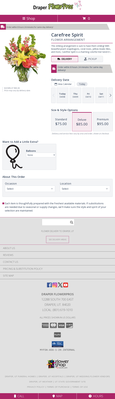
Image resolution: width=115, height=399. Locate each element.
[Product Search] (58, 222)
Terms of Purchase (58, 387)
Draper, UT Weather (40, 381)
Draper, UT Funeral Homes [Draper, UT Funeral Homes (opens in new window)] (20, 376)
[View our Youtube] (65, 286)
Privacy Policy (35, 387)
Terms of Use (80, 387)
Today (82, 84)
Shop (28, 18)
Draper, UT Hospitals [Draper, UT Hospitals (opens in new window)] (51, 376)
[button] (57, 344)
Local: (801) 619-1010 (57, 310)
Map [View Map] (57, 396)
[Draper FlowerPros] (57, 10)
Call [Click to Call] (19, 396)
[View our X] (60, 286)
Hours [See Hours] (96, 396)
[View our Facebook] (49, 286)
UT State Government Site (70, 381)
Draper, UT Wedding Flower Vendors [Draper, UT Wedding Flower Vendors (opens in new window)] (88, 376)
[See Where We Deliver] (57, 239)
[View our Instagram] (54, 286)
